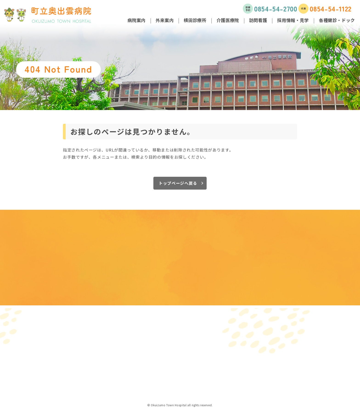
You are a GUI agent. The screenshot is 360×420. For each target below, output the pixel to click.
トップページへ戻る (178, 183)
